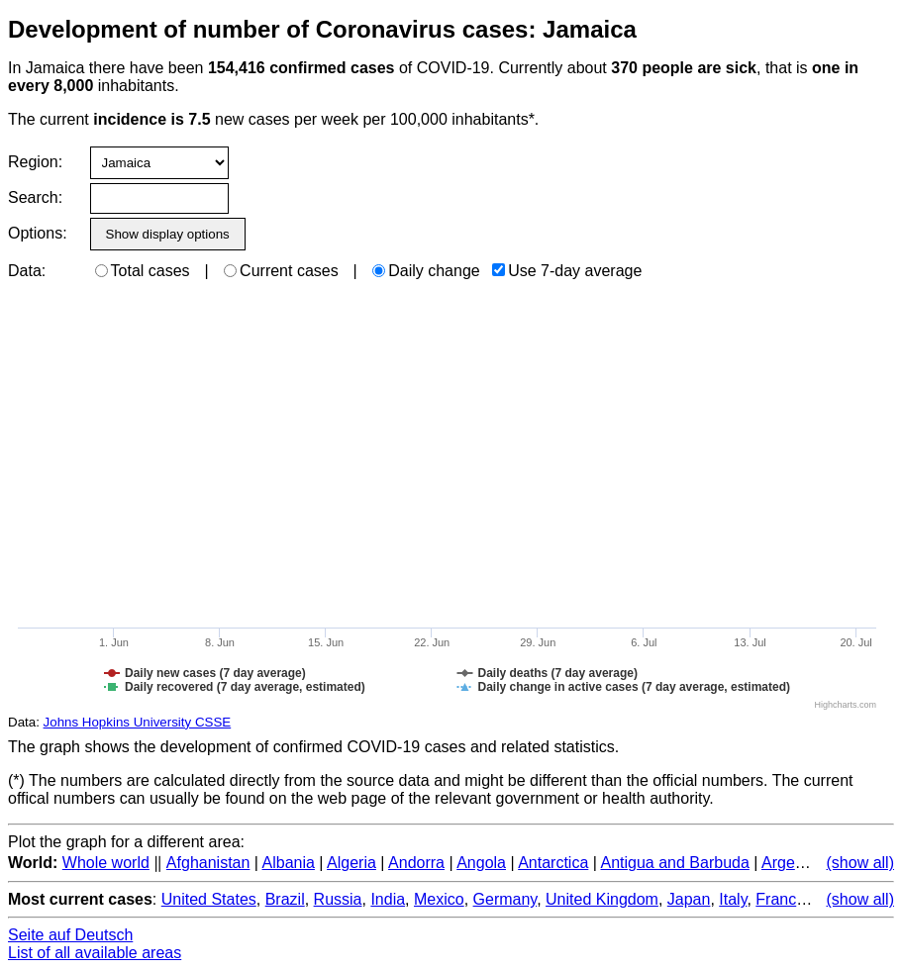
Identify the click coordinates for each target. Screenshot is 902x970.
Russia (338, 899)
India (387, 899)
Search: (35, 197)
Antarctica (553, 862)
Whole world (106, 862)
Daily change (426, 270)
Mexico (439, 899)
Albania (288, 862)
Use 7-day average (567, 270)
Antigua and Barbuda (674, 862)
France (780, 899)
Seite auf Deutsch (70, 934)
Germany (505, 899)
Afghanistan (208, 862)
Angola (481, 862)
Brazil (285, 899)
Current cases (281, 270)
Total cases (142, 270)
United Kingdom (602, 899)
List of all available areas (94, 952)
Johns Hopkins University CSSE (138, 722)
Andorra (416, 862)
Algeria (351, 862)
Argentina (795, 862)
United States (208, 899)
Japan (689, 899)
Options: (37, 233)
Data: (27, 270)
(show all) (860, 862)
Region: (35, 161)
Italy (733, 899)
